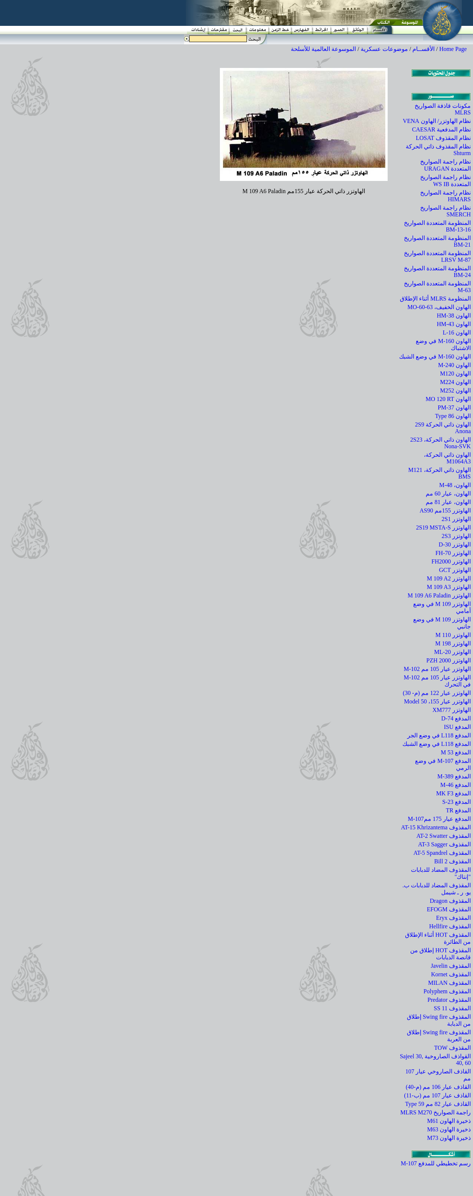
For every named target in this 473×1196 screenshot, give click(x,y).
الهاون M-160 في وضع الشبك (435, 356)
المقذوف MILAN (449, 983)
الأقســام (423, 49)
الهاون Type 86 (453, 416)
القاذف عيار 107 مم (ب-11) (437, 1095)
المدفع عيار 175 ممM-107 (439, 819)
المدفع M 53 (456, 752)
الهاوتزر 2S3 (456, 536)
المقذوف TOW (452, 1048)
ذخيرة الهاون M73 (449, 1138)
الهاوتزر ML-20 (452, 652)
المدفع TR (458, 810)
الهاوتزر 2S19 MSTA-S (443, 527)
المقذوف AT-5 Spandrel (442, 853)
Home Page (453, 49)
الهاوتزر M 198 (453, 643)
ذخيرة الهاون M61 (449, 1121)
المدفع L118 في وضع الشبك (436, 744)
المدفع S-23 (456, 802)
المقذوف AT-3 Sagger (444, 844)
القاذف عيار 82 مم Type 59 (438, 1104)
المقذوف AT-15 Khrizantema (436, 827)
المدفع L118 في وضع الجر (439, 735)
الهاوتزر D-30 (455, 544)
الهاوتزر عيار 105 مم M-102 (437, 669)
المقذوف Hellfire (450, 926)
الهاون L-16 (457, 332)
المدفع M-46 (455, 785)
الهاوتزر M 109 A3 (449, 587)
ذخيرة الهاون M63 (449, 1129)
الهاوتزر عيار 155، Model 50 (437, 701)
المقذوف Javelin (451, 966)
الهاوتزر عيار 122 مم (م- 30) (437, 693)
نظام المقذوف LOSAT (443, 138)
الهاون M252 (455, 390)
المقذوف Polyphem (447, 991)
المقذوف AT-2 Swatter (443, 836)
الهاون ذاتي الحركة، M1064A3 (447, 458)
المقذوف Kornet (451, 974)
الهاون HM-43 (454, 324)
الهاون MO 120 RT (448, 399)
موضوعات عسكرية (384, 49)
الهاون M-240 (454, 365)
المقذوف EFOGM (449, 909)
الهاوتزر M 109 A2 (449, 578)
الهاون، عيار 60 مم (448, 493)
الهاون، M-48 (455, 485)
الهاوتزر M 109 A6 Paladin (439, 595)
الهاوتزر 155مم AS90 (445, 510)
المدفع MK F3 (453, 793)
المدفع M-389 (454, 776)
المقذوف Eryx (453, 918)
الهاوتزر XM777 (451, 710)
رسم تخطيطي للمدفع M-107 (436, 1163)
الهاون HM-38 (454, 315)
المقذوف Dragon (450, 901)
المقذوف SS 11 (452, 1008)
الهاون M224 (455, 382)
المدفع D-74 (456, 718)
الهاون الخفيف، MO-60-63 (439, 307)
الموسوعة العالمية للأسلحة (323, 49)
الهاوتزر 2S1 (456, 519)
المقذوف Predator (449, 1000)
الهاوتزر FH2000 (451, 561)
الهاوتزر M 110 (453, 635)
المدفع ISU (457, 727)
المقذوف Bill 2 (452, 861)
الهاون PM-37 (454, 407)
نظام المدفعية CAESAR (441, 129)
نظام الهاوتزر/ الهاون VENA (437, 121)
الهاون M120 (455, 373)
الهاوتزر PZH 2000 (448, 660)
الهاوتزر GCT (455, 570)
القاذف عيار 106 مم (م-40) (438, 1087)
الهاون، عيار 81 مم (448, 502)
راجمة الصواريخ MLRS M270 (435, 1112)
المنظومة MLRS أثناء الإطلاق (435, 298)
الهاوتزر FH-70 (453, 553)
